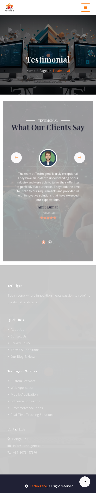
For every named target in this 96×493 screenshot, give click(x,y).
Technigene (36, 486)
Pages (43, 70)
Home (30, 70)
